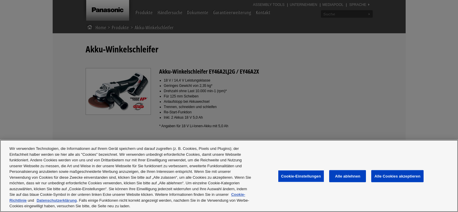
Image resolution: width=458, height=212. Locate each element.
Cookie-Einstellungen (301, 176)
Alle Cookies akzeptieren (397, 176)
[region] (229, 176)
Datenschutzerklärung (56, 200)
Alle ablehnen (347, 176)
